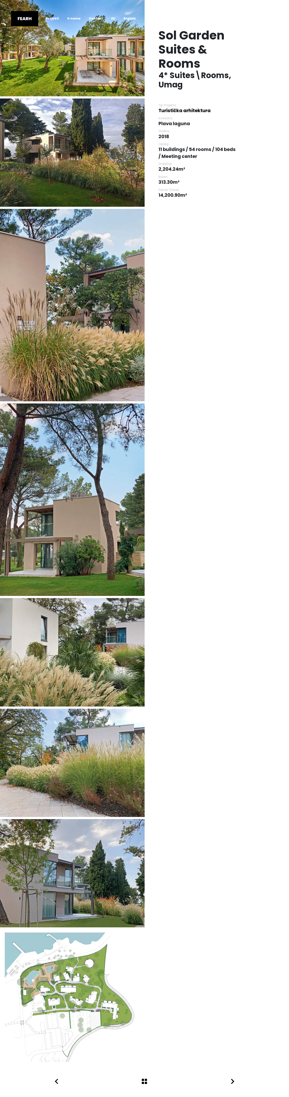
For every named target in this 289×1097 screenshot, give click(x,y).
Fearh (25, 19)
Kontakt (96, 18)
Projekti (52, 18)
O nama (74, 18)
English (130, 18)
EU (113, 18)
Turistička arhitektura (185, 110)
